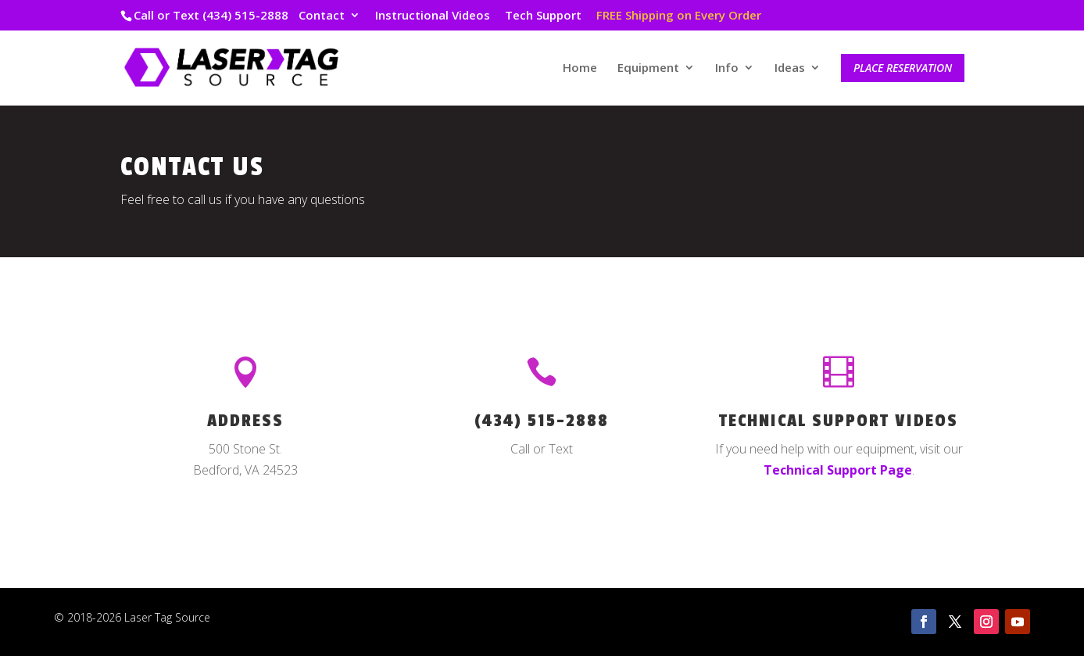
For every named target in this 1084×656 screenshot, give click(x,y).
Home (580, 68)
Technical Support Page (838, 470)
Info (727, 68)
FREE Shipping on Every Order (678, 16)
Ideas (790, 68)
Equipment (648, 68)
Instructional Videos (432, 16)
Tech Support (543, 16)
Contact (322, 16)
